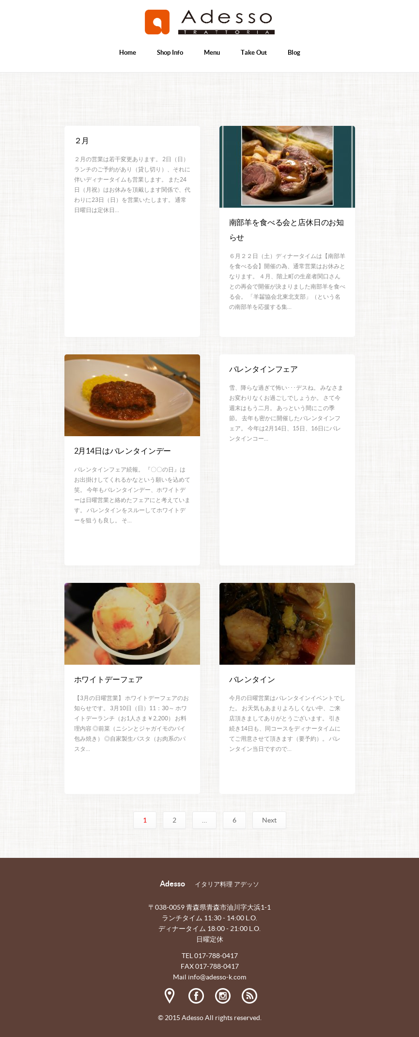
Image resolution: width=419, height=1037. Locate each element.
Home (127, 52)
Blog (294, 52)
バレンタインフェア (263, 369)
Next (269, 820)
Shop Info (170, 52)
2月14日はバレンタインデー (122, 450)
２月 (82, 140)
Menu (212, 52)
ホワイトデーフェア (108, 679)
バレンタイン (252, 679)
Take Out (254, 52)
